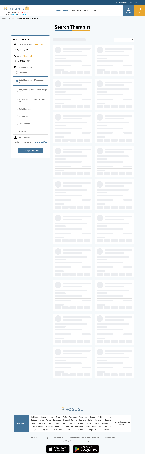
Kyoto (12, 18)
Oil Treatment (24, 116)
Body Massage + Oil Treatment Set (31, 81)
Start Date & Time (28, 44)
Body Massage (25, 108)
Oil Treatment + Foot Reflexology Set (32, 100)
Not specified (41, 142)
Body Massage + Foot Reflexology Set (33, 90)
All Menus (23, 72)
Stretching (23, 131)
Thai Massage (24, 123)
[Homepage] (16, 10)
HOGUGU (5, 18)
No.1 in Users (22, 12)
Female (27, 142)
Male (17, 142)
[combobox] (124, 40)
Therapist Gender (23, 137)
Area (23, 55)
